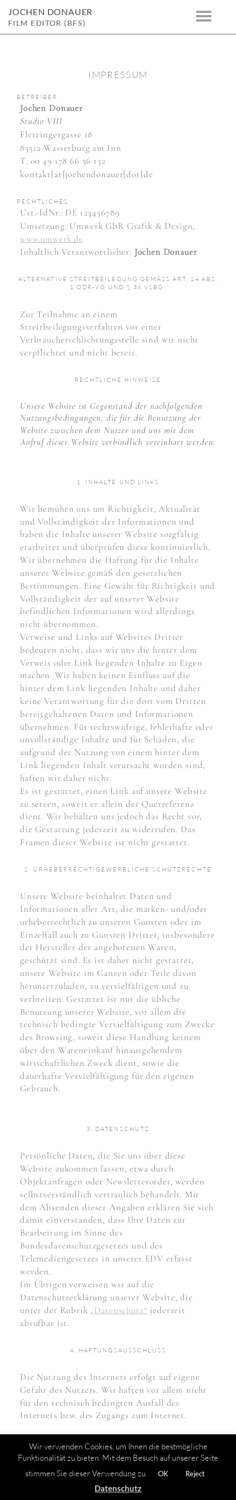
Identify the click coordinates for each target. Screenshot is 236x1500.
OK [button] (163, 1473)
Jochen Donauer (50, 11)
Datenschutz (118, 1488)
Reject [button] (195, 1473)
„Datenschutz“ (118, 1310)
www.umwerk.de (51, 239)
